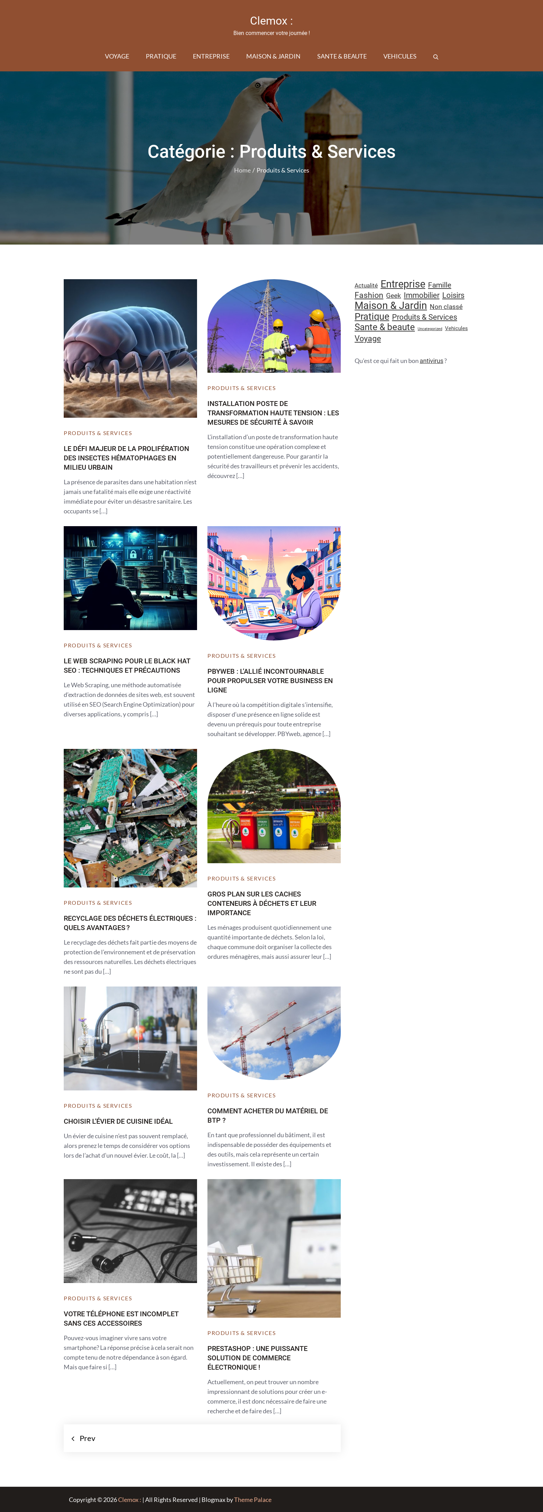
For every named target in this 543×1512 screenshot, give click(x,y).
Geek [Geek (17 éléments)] (393, 296)
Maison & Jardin (273, 56)
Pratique (161, 56)
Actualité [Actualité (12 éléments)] (366, 285)
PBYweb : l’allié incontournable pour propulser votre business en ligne (270, 680)
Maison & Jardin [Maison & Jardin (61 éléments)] (391, 305)
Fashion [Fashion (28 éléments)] (369, 295)
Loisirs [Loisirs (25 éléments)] (453, 295)
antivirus (431, 360)
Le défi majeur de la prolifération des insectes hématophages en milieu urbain (126, 457)
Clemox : (271, 20)
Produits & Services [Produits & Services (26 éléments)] (424, 316)
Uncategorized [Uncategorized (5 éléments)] (430, 329)
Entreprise (211, 56)
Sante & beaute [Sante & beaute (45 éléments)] (385, 327)
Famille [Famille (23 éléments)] (439, 285)
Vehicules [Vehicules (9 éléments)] (456, 328)
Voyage (117, 56)
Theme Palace (253, 1499)
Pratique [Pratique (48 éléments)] (372, 316)
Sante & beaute (342, 56)
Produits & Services (98, 433)
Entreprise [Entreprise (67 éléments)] (403, 284)
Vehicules (400, 56)
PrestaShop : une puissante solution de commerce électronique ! (257, 1357)
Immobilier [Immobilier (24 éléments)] (421, 295)
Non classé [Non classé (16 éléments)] (446, 307)
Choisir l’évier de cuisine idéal (118, 1121)
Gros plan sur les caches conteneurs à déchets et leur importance (261, 903)
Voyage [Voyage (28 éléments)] (368, 338)
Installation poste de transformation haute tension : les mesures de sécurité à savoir (273, 412)
